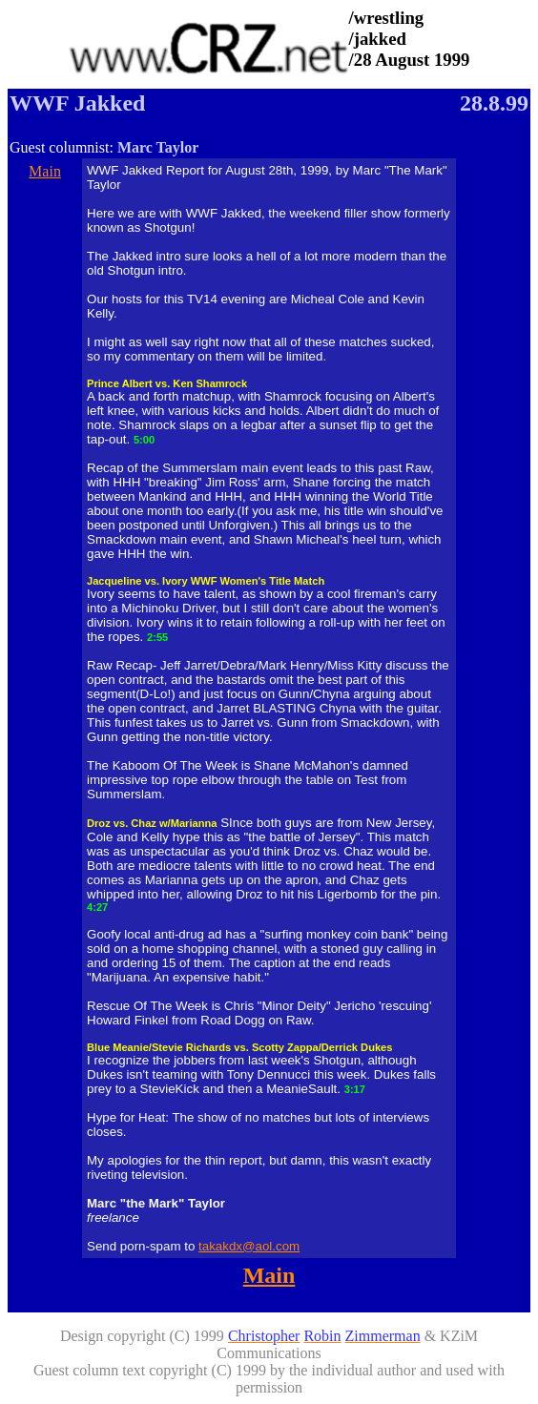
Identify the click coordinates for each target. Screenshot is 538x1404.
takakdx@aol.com (249, 1246)
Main (45, 171)
